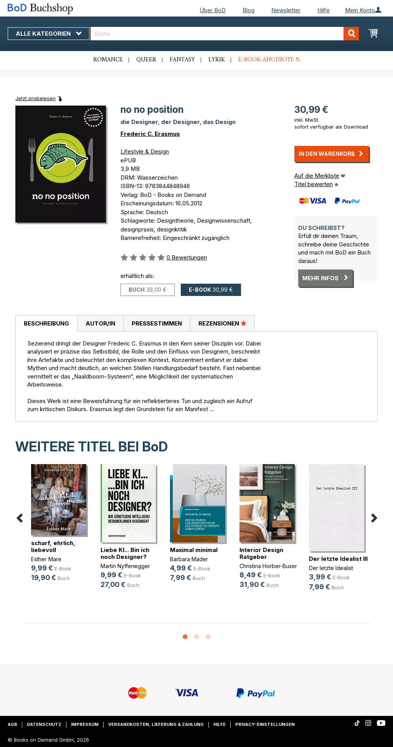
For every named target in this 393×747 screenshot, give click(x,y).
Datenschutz (44, 724)
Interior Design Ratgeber (261, 553)
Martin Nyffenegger (125, 566)
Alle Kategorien (48, 33)
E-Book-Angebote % (269, 60)
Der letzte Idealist (331, 568)
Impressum (85, 724)
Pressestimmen (157, 323)
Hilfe (323, 10)
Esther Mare (46, 559)
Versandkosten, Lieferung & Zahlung (156, 724)
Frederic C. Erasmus (150, 133)
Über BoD (213, 10)
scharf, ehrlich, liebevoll (53, 546)
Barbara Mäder (189, 559)
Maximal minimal (194, 550)
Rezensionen (222, 323)
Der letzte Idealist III (338, 558)
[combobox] (225, 33)
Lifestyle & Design (145, 151)
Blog (248, 10)
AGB (12, 724)
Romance (108, 60)
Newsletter (286, 10)
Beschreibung (46, 323)
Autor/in (100, 323)
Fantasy (182, 60)
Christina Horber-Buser (268, 566)
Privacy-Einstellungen (265, 724)
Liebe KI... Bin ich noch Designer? (125, 553)
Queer (146, 60)
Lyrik (216, 60)
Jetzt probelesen (35, 98)
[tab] (46, 323)
